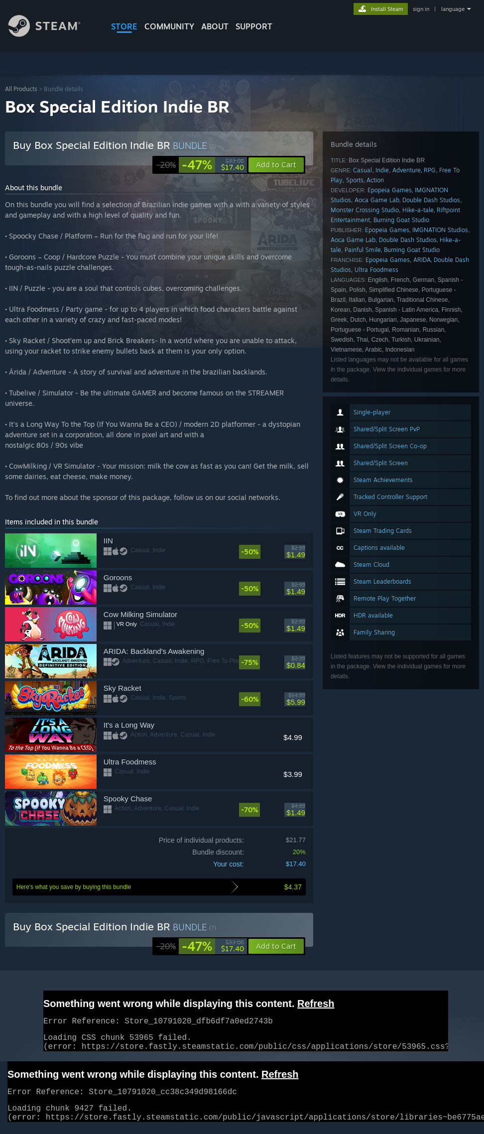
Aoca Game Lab (377, 200)
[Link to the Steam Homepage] (52, 34)
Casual (362, 170)
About (215, 26)
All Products (21, 89)
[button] (276, 946)
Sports (354, 180)
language (453, 8)
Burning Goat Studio (401, 220)
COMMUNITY (169, 26)
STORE (124, 26)
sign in (421, 8)
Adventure (406, 170)
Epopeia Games (389, 190)
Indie (382, 170)
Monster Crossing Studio (365, 210)
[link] (200, 165)
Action (375, 180)
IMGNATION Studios (440, 230)
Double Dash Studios (431, 200)
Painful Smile (363, 249)
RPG (430, 170)
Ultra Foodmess (376, 269)
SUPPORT (254, 26)
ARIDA (422, 259)
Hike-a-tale (418, 210)
